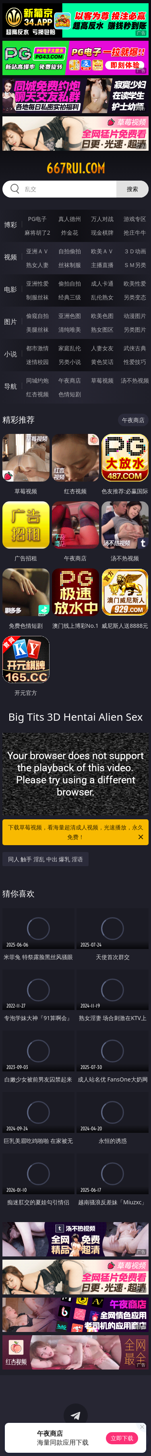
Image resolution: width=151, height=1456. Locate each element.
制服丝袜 (37, 297)
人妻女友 (102, 348)
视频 (10, 256)
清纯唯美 (69, 329)
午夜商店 (69, 380)
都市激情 (37, 348)
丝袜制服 (69, 265)
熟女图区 (102, 329)
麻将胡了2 (37, 232)
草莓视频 (102, 380)
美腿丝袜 (37, 329)
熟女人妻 (37, 265)
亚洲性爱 (37, 283)
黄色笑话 (102, 362)
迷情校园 (37, 362)
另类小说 (69, 362)
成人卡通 (102, 283)
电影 (10, 289)
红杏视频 (37, 394)
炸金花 (69, 232)
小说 (10, 353)
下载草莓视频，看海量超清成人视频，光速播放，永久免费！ (76, 832)
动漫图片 (135, 316)
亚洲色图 (69, 316)
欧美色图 (102, 316)
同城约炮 (37, 380)
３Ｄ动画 (135, 251)
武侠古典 (135, 348)
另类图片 (135, 329)
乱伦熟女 (102, 297)
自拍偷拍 (69, 251)
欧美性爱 (135, 283)
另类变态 (135, 297)
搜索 (132, 189)
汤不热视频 (135, 380)
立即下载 (122, 1438)
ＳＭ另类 (135, 265)
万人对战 (102, 219)
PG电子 (37, 219)
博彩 (10, 224)
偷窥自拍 (37, 316)
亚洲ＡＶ (37, 251)
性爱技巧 (135, 362)
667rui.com (75, 168)
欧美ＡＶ (102, 251)
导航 (10, 386)
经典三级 (69, 297)
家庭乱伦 (69, 348)
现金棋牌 (102, 232)
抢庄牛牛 (135, 232)
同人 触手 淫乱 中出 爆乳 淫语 (45, 859)
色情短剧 (69, 394)
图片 (10, 321)
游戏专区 (135, 219)
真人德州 (69, 219)
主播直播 (102, 265)
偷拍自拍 (69, 283)
